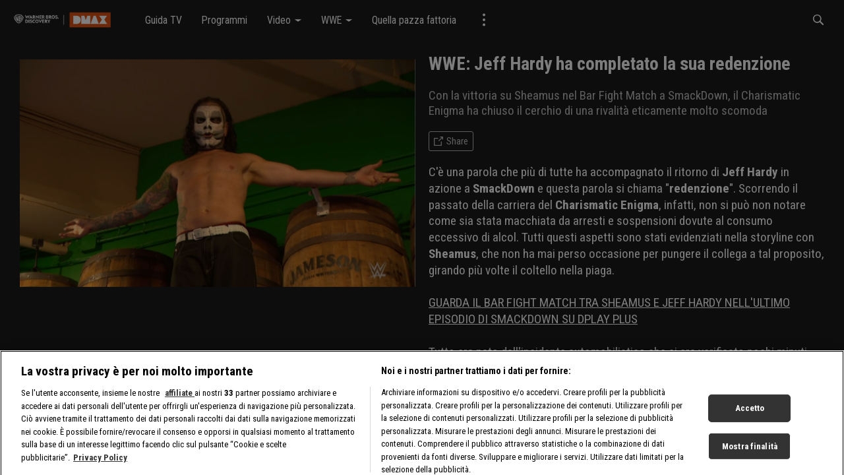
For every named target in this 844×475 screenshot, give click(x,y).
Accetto (750, 426)
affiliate (180, 411)
